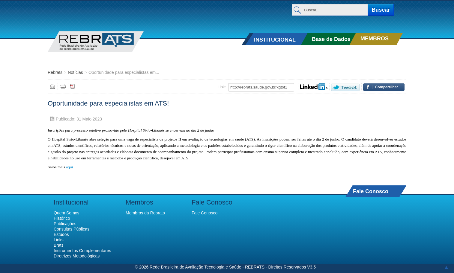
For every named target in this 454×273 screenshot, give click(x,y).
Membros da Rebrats (145, 213)
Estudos (61, 234)
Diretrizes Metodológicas (77, 256)
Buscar (381, 10)
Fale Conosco (370, 191)
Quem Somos (66, 213)
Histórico (62, 218)
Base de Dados (331, 39)
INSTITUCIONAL (275, 40)
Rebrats (55, 72)
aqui (69, 167)
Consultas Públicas (71, 229)
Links (59, 239)
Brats (59, 245)
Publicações (65, 223)
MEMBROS (374, 39)
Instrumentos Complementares (82, 250)
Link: (222, 87)
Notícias (75, 72)
